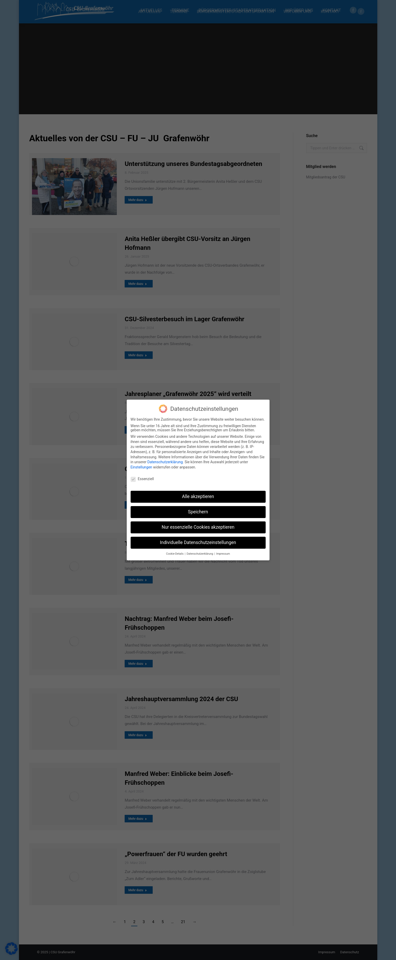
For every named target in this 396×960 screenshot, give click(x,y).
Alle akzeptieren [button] (198, 495)
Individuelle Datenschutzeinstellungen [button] (198, 541)
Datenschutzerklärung (165, 461)
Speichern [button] (198, 511)
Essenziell (142, 478)
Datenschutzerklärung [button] (200, 552)
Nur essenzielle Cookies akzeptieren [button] (198, 526)
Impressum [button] (223, 552)
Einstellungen (141, 466)
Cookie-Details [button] (175, 552)
